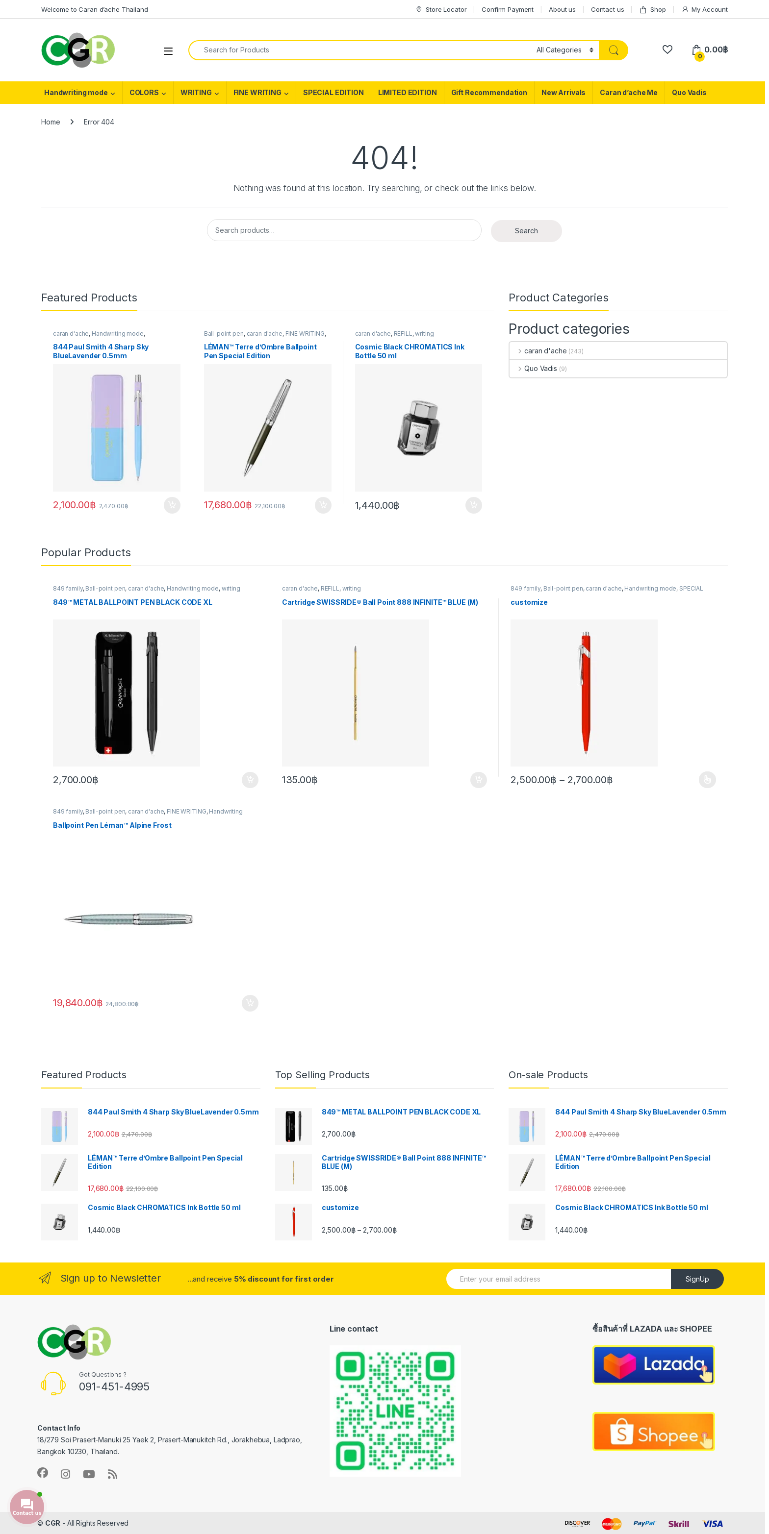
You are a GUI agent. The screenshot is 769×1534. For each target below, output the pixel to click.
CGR (53, 1523)
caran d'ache (71, 333)
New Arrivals (563, 92)
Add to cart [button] (172, 505)
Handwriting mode (76, 92)
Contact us (607, 9)
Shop (652, 9)
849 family (68, 588)
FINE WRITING (257, 92)
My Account (704, 9)
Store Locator (440, 9)
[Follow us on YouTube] (89, 1474)
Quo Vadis (689, 92)
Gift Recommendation (489, 92)
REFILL (403, 333)
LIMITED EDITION (407, 92)
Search (526, 230)
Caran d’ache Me (629, 92)
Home (50, 122)
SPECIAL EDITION (333, 92)
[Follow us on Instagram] (65, 1474)
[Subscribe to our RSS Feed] (112, 1474)
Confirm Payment (508, 9)
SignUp (697, 1279)
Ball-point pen (224, 333)
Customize (707, 779)
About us (562, 9)
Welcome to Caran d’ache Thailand (94, 9)
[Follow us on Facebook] (42, 1472)
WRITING (196, 92)
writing (424, 333)
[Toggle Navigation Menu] (168, 50)
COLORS (144, 92)
